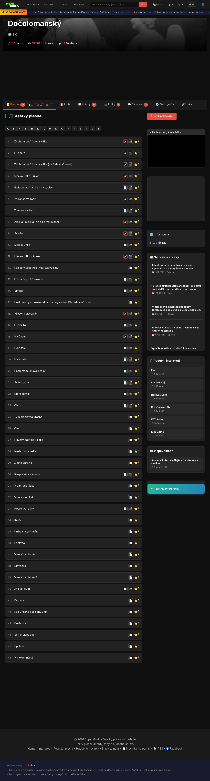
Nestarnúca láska (25, 451)
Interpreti (44, 748)
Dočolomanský (35, 23)
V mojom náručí (24, 657)
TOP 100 (63, 4)
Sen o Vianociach (25, 634)
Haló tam (20, 336)
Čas (16, 428)
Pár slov (19, 600)
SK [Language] (192, 4)
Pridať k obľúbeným (161, 116)
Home (31, 748)
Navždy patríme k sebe (29, 439)
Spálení (19, 646)
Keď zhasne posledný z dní (32, 612)
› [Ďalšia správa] (208, 12)
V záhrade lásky (24, 485)
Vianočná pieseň (25, 554)
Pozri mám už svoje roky (30, 371)
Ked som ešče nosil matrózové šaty (37, 268)
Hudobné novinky (87, 748)
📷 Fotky (112, 105)
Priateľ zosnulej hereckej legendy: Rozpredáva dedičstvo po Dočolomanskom (79, 12)
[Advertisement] (105, 75)
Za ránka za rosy (25, 199)
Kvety (18, 520)
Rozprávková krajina (27, 474)
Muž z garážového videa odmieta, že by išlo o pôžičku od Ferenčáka (47, 774)
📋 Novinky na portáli (136, 748)
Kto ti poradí (22, 394)
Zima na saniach (25, 210)
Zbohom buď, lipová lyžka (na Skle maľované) (44, 164)
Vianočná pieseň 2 (26, 577)
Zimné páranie (23, 462)
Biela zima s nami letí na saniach (35, 187)
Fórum (158, 4)
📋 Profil (65, 104)
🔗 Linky (187, 104)
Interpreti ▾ (33, 4)
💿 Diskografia (165, 104)
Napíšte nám (110, 748)
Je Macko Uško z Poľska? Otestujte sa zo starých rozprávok (169, 12)
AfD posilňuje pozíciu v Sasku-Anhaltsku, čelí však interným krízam (134, 770)
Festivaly (79, 4)
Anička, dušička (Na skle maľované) (38, 221)
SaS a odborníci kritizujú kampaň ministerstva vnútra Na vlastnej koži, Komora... (51, 770)
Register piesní (63, 748)
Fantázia (19, 543)
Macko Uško (22, 245)
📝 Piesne (29, 104)
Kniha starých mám (27, 531)
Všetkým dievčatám (27, 313)
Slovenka (20, 566)
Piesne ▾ (48, 4)
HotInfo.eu (31, 765)
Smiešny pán (22, 382)
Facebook (174, 748)
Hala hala (20, 359)
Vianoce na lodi (24, 497)
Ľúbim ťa (20, 153)
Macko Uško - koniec (28, 256)
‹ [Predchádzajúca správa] (29, 12)
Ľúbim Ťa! (20, 325)
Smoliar (19, 233)
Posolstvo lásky (24, 508)
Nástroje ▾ (176, 4)
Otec (17, 405)
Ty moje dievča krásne (29, 416)
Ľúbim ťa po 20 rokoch (29, 279)
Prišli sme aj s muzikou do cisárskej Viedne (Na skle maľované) (55, 302)
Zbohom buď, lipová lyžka (31, 141)
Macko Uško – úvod (27, 176)
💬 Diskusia (138, 105)
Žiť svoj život (22, 589)
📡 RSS (158, 748)
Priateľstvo (21, 623)
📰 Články (87, 105)
